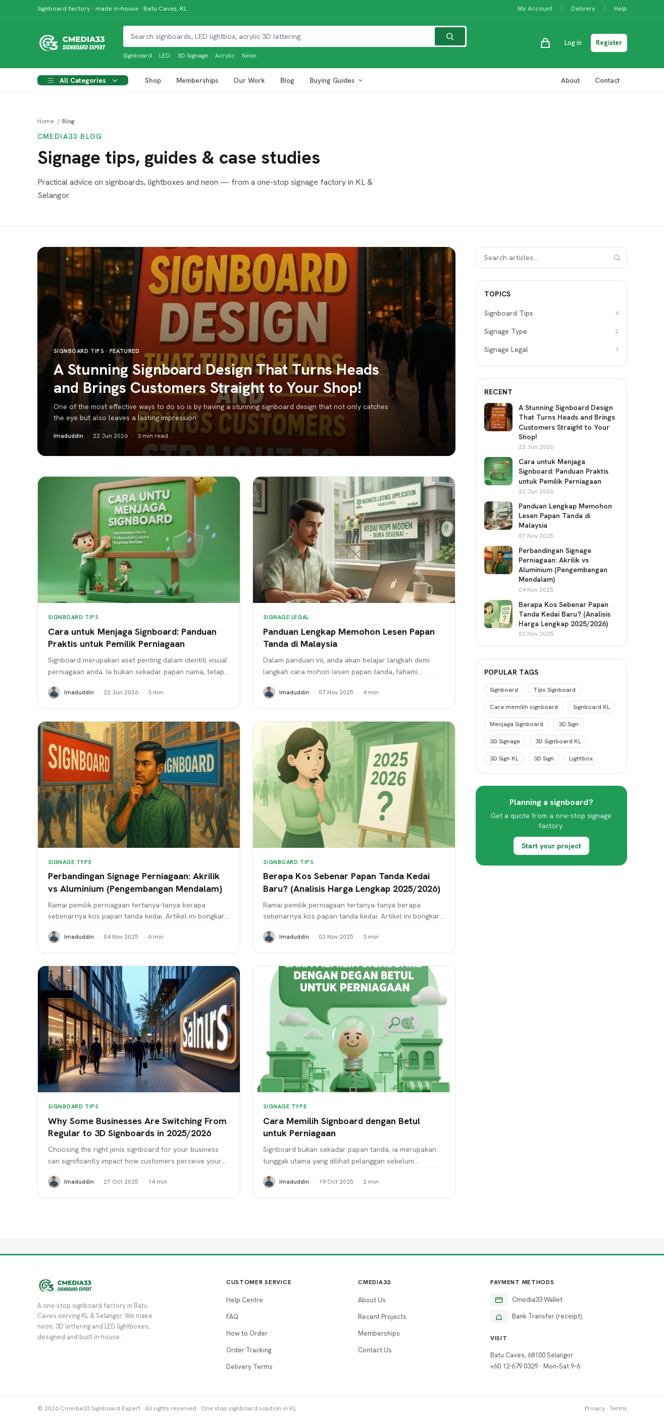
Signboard (137, 56)
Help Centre (244, 1300)
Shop (153, 80)
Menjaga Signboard (516, 724)
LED (164, 56)
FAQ (232, 1316)
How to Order (247, 1333)
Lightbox (581, 758)
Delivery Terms (249, 1366)
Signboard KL (591, 707)
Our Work (249, 80)
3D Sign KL (504, 758)
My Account (535, 8)
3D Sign (568, 724)
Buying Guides (337, 80)
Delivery (583, 8)
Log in (573, 42)
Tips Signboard (554, 690)
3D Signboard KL (558, 741)
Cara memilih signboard (524, 707)
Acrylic (225, 56)
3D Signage (192, 56)
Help (620, 8)
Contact (607, 80)
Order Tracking (248, 1350)
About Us (372, 1300)
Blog (287, 80)
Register (609, 42)
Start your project (551, 845)
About (570, 80)
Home (45, 121)
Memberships (197, 80)
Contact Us (375, 1350)
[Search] (450, 36)
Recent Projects (382, 1316)
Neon (249, 56)
